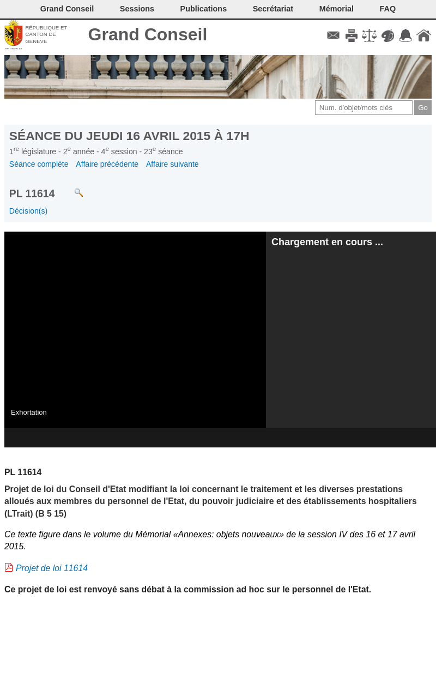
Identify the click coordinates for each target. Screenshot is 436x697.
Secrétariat (273, 8)
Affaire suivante (172, 164)
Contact (333, 35)
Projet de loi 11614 (52, 568)
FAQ (388, 8)
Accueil (424, 35)
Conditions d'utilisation (369, 35)
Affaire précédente (107, 164)
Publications (203, 8)
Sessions (137, 8)
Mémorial (336, 8)
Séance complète (39, 164)
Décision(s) (28, 211)
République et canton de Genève (46, 34)
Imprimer (351, 35)
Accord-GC (406, 35)
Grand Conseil (148, 34)
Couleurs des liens (388, 35)
